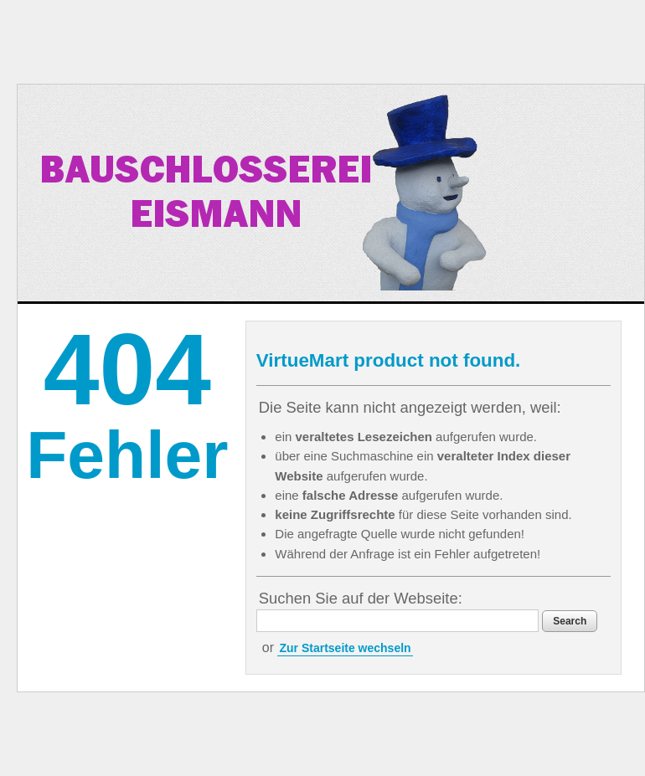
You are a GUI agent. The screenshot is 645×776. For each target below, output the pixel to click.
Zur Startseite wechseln (344, 648)
